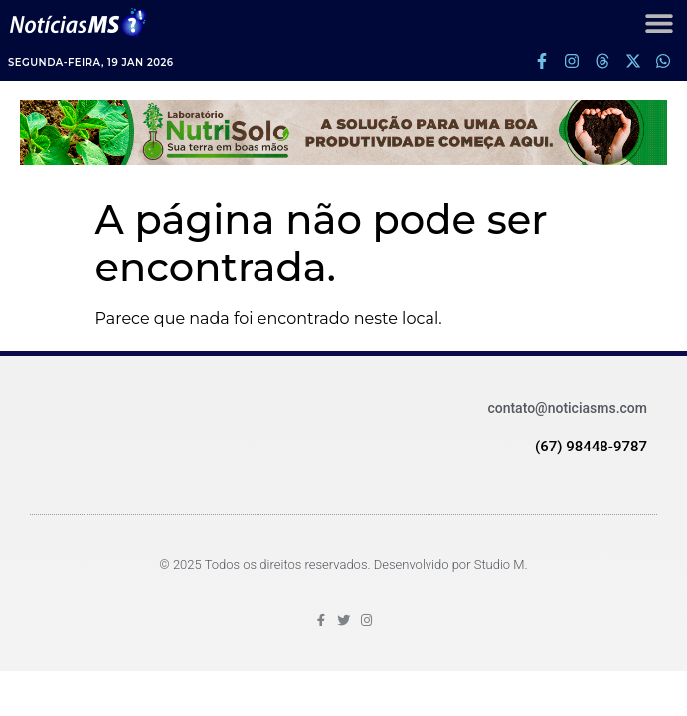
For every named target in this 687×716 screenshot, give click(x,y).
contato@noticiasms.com (567, 408)
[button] (658, 22)
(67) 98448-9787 (591, 446)
